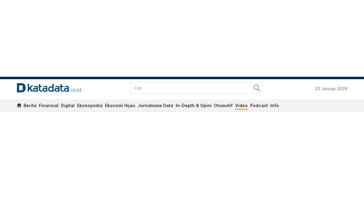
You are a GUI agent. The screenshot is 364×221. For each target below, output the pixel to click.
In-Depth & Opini (194, 105)
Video (241, 105)
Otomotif (223, 105)
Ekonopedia (90, 105)
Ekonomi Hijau (120, 105)
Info (274, 105)
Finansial (48, 105)
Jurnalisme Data (155, 105)
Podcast (259, 105)
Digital (68, 105)
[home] (19, 106)
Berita (30, 105)
